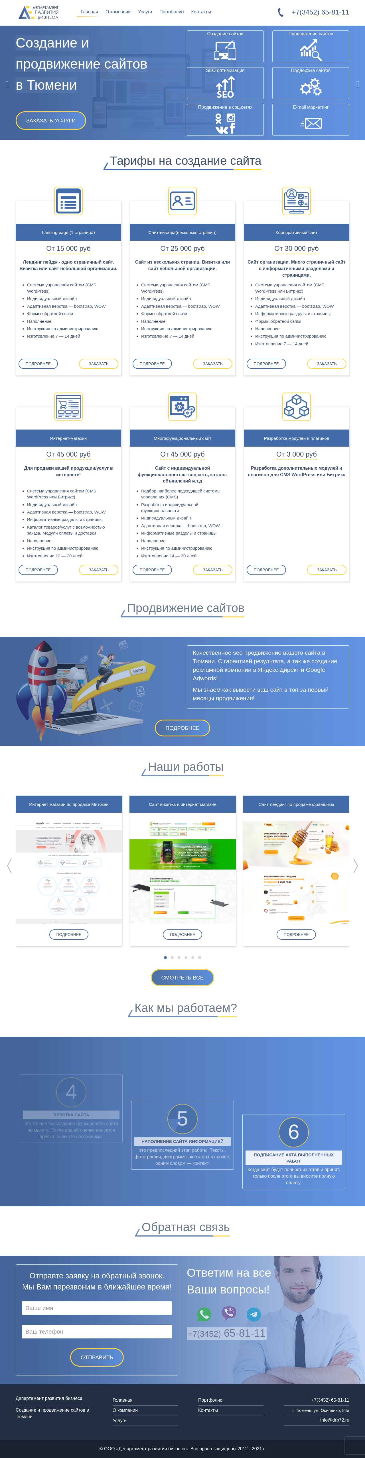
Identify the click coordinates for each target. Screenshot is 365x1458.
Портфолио (171, 11)
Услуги (145, 11)
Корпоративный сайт (297, 232)
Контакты (201, 11)
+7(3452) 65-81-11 (330, 1400)
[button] (165, 957)
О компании (118, 11)
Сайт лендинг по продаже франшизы (296, 804)
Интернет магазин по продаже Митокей (68, 804)
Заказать (96, 364)
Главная (89, 11)
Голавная (122, 1400)
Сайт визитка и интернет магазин (182, 804)
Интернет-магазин (68, 438)
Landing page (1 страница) (69, 232)
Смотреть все (182, 978)
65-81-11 (317, 11)
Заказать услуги (51, 121)
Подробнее (41, 364)
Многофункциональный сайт (182, 438)
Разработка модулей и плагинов (296, 438)
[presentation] (9, 865)
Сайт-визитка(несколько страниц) (182, 232)
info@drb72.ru (334, 1420)
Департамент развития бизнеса (49, 1398)
